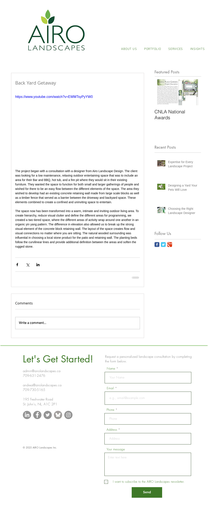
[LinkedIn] (27, 415)
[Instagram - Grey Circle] (68, 415)
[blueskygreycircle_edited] (58, 415)
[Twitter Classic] (163, 244)
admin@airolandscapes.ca (41, 371)
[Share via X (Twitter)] (28, 265)
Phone (110, 409)
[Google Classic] (169, 244)
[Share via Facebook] (17, 265)
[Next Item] (194, 92)
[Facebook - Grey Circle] (37, 415)
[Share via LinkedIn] (38, 265)
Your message (116, 449)
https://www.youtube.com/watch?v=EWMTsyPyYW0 (54, 97)
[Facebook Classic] (157, 244)
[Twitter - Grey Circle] (48, 415)
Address (112, 429)
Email (110, 388)
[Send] (147, 492)
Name (111, 368)
